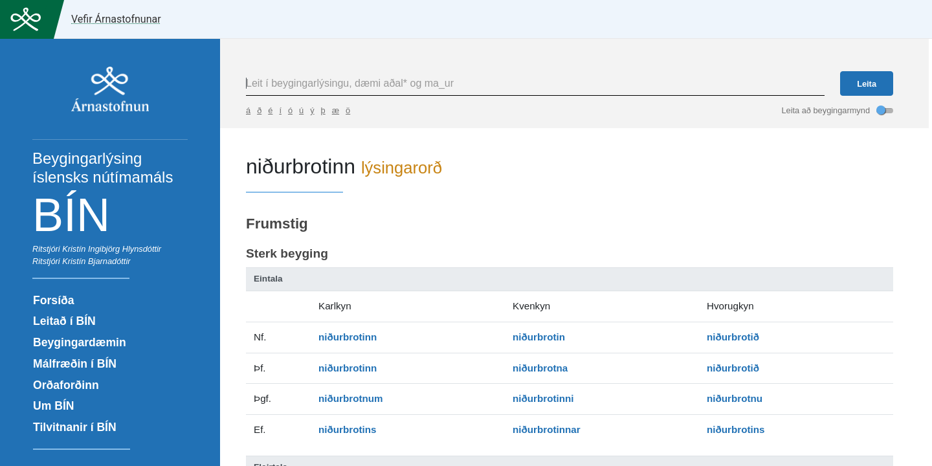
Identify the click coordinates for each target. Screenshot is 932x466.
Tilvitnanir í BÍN (74, 427)
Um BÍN (53, 405)
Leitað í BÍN (64, 321)
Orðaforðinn (66, 385)
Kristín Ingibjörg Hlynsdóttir (111, 249)
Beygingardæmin (79, 342)
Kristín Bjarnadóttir (96, 261)
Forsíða (53, 300)
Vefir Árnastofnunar (116, 19)
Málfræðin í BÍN (74, 363)
